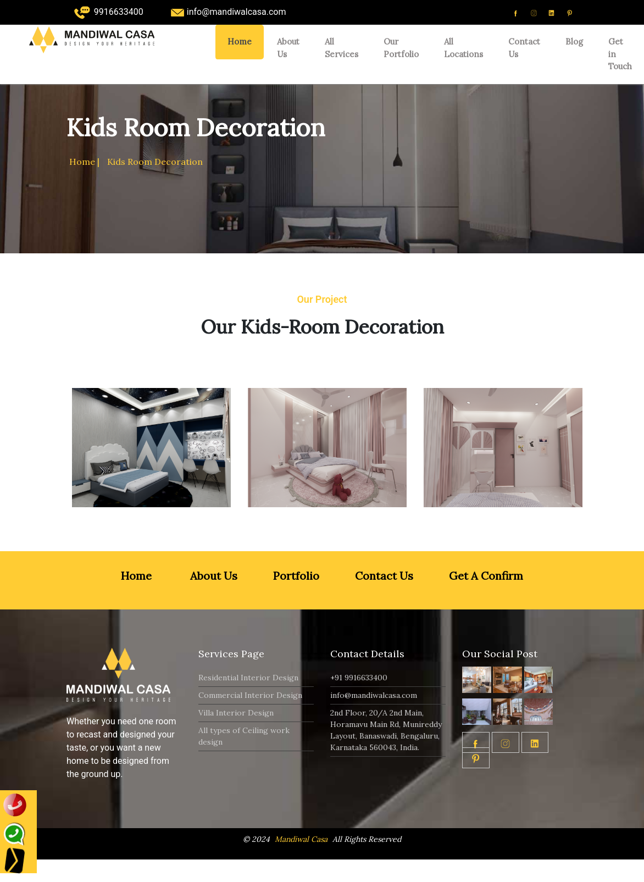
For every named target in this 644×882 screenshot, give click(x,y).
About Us (288, 47)
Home (239, 41)
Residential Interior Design (248, 678)
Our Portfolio (401, 47)
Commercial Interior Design (250, 695)
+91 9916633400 (358, 678)
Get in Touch (620, 53)
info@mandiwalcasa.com (373, 695)
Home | (84, 161)
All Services (341, 47)
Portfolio (294, 576)
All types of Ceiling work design (244, 736)
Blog (574, 41)
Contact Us (524, 47)
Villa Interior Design (236, 713)
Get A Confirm (484, 576)
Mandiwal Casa (301, 839)
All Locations (463, 47)
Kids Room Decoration (155, 161)
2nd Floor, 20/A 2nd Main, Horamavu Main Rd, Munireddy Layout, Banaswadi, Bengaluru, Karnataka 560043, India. (386, 730)
